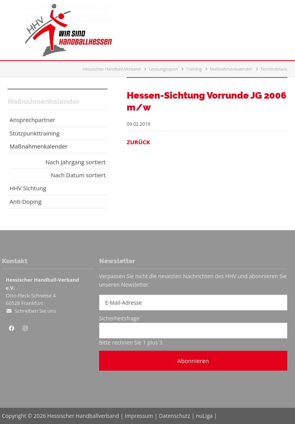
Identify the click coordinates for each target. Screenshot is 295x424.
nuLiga (204, 415)
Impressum (139, 415)
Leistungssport (163, 69)
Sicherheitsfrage (119, 318)
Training (194, 69)
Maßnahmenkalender (231, 69)
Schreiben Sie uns (35, 310)
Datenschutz (174, 415)
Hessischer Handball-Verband (112, 69)
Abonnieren (193, 361)
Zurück (138, 142)
